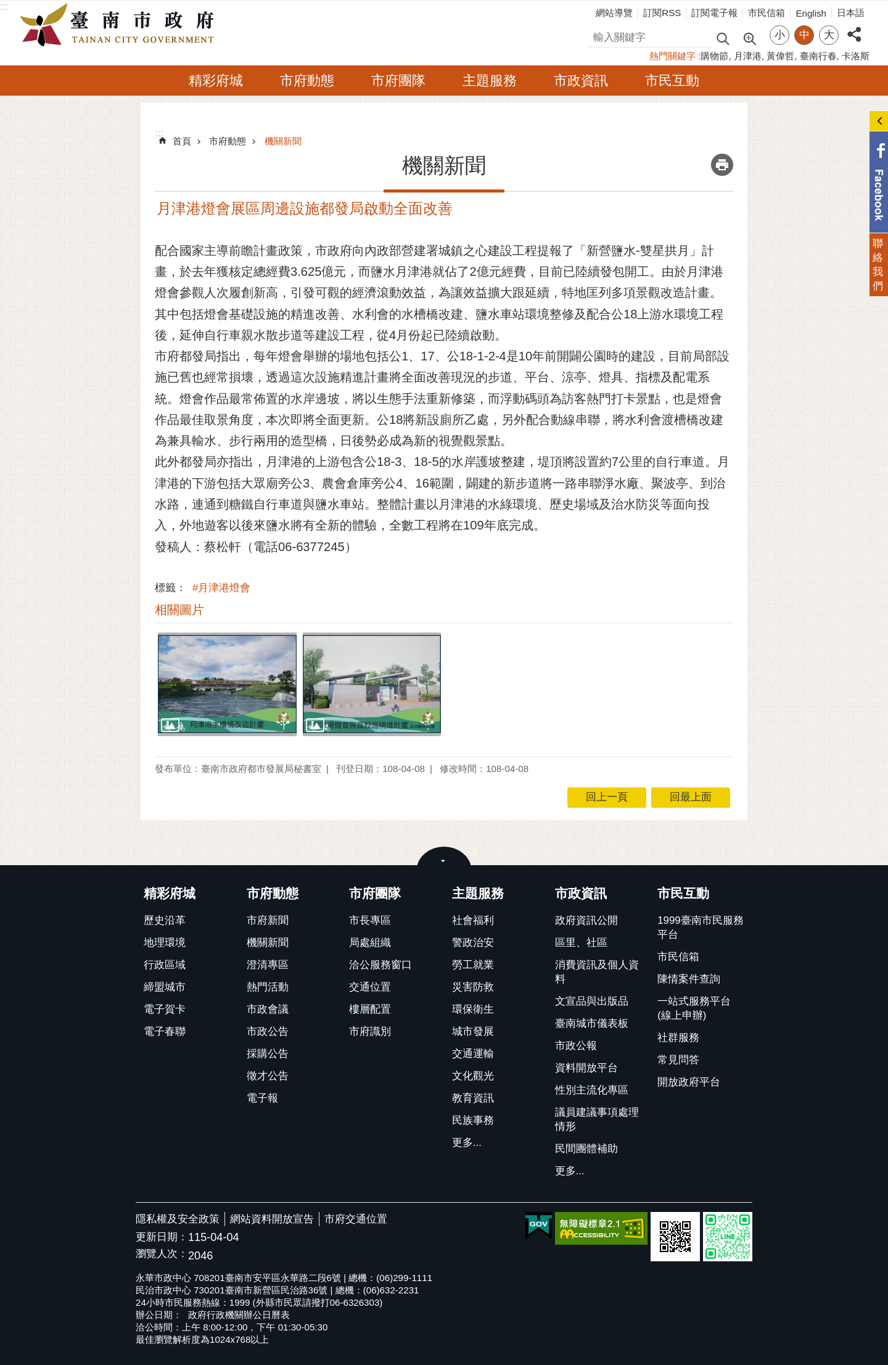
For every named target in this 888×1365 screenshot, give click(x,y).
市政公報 (576, 1046)
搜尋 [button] (723, 38)
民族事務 (473, 1120)
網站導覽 (614, 12)
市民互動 (672, 80)
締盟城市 (165, 987)
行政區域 (165, 965)
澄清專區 (268, 965)
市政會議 (268, 1009)
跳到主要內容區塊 (6, 6)
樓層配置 (370, 1009)
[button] (227, 684)
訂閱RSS (662, 12)
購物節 (714, 56)
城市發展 (473, 1031)
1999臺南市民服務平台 (700, 927)
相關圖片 (179, 609)
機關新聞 (283, 141)
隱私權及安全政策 (178, 1219)
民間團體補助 (586, 1149)
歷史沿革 (165, 920)
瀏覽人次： (162, 1254)
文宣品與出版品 (591, 1001)
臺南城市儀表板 (591, 1023)
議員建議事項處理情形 (597, 1119)
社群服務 (678, 1037)
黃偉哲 (780, 56)
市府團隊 (398, 80)
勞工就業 (473, 965)
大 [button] (829, 35)
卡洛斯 (856, 56)
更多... (467, 1142)
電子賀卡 (165, 1009)
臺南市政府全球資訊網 (120, 25)
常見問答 (678, 1060)
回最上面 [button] (691, 797)
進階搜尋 (749, 37)
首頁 (182, 141)
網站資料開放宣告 (272, 1219)
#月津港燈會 (221, 588)
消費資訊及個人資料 (597, 972)
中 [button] (804, 35)
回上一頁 (607, 797)
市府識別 (370, 1031)
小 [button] (780, 35)
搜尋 (598, 35)
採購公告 (268, 1054)
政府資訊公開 (586, 920)
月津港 (748, 56)
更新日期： (162, 1237)
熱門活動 (268, 987)
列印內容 (722, 165)
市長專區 (370, 920)
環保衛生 (473, 1009)
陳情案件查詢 (688, 979)
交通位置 (370, 987)
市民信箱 (766, 12)
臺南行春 (818, 56)
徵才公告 (268, 1076)
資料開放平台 (586, 1068)
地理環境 (165, 942)
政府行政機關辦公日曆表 (239, 1314)
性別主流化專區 (591, 1090)
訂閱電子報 (714, 12)
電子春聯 (165, 1031)
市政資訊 (581, 80)
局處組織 (370, 942)
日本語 (851, 12)
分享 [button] (854, 27)
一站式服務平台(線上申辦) (694, 1008)
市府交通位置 (355, 1219)
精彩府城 (216, 80)
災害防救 (473, 987)
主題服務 (489, 80)
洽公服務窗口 (380, 965)
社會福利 (473, 920)
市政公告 (268, 1031)
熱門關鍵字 (672, 55)
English (811, 13)
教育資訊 (473, 1098)
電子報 (262, 1098)
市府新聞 (268, 920)
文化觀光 (473, 1076)
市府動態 (307, 80)
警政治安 (473, 942)
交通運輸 (473, 1054)
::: (4, 6)
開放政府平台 (688, 1082)
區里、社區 (581, 942)
